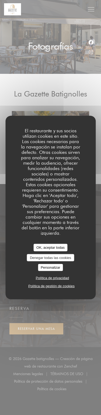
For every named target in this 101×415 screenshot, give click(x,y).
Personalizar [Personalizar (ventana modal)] (50, 267)
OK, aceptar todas (50, 247)
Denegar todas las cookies (50, 257)
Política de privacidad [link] (52, 278)
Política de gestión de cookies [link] (51, 286)
